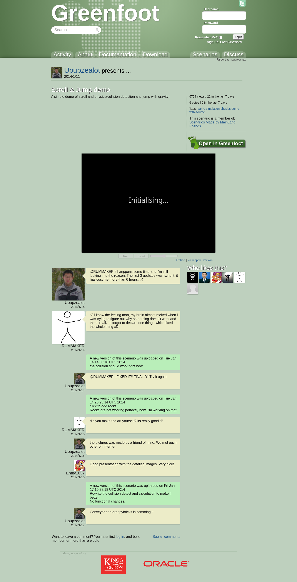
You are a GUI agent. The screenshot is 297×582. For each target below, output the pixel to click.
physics (225, 108)
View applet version (199, 260)
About (65, 553)
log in (120, 536)
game (201, 108)
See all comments (166, 536)
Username (211, 9)
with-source (197, 112)
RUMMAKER (73, 346)
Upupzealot (82, 70)
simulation (213, 108)
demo (235, 108)
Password (211, 23)
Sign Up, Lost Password (224, 42)
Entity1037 (75, 473)
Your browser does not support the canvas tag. (148, 203)
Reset (141, 256)
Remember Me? (206, 37)
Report (221, 59)
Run (125, 256)
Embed (180, 260)
